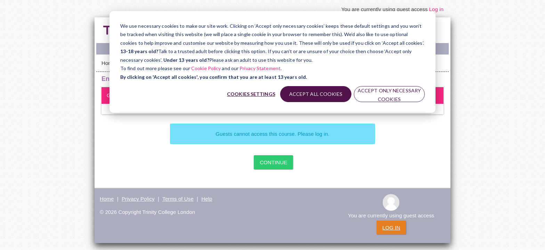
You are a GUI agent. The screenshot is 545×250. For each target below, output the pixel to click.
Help (206, 199)
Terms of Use (178, 199)
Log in (436, 9)
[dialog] (272, 62)
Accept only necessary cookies (389, 95)
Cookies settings (251, 94)
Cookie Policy (206, 68)
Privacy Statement (259, 68)
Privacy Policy (138, 199)
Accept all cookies (316, 94)
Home (108, 63)
